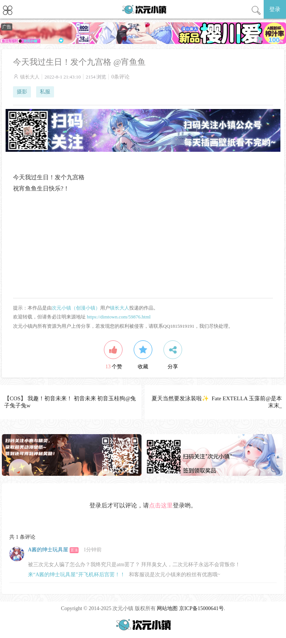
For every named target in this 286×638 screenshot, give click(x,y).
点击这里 (161, 505)
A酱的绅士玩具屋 (48, 549)
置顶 (74, 550)
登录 (274, 9)
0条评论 (120, 77)
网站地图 (167, 608)
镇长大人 (29, 77)
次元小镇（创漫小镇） (76, 308)
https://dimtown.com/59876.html (118, 317)
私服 (45, 91)
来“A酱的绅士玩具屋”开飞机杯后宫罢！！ (76, 574)
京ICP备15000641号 (201, 608)
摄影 (22, 91)
